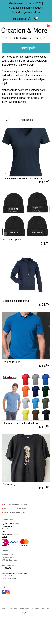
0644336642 (6, 568)
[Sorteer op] (26, 119)
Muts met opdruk (12, 239)
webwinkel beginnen (42, 608)
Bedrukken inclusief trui (16, 301)
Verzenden (5, 529)
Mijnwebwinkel (30, 613)
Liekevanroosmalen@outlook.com (14, 573)
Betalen (4, 537)
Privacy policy (7, 526)
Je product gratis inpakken (25, 12)
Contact (4, 532)
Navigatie (26, 48)
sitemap (27, 608)
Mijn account (22, 18)
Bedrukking (9, 484)
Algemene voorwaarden (10, 524)
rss (33, 608)
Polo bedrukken (11, 362)
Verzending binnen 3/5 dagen (25, 7)
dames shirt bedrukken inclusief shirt (23, 178)
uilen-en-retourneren (10, 534)
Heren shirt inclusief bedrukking (20, 423)
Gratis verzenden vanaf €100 (25, 3)
